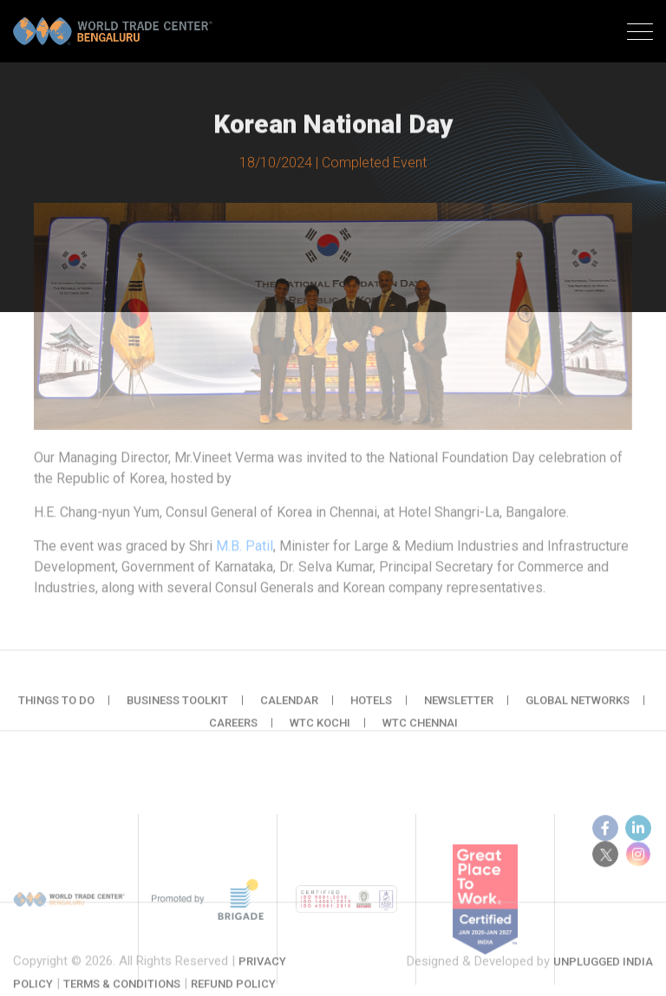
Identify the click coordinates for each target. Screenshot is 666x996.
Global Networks (578, 707)
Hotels (371, 707)
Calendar (289, 707)
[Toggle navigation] (640, 33)
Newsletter (458, 707)
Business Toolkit (177, 707)
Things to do (56, 707)
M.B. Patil (244, 548)
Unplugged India (603, 970)
